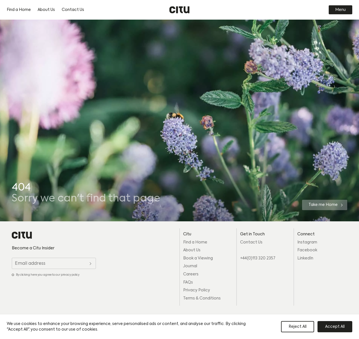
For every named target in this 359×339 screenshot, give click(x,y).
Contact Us (73, 10)
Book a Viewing (198, 258)
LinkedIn (305, 258)
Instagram (307, 242)
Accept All (335, 327)
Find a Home (19, 10)
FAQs (188, 282)
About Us (46, 10)
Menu (340, 10)
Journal (190, 266)
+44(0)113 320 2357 (257, 258)
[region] (179, 326)
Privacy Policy (196, 290)
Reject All (298, 327)
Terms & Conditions (202, 298)
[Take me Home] (324, 205)
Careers (191, 274)
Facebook (307, 250)
